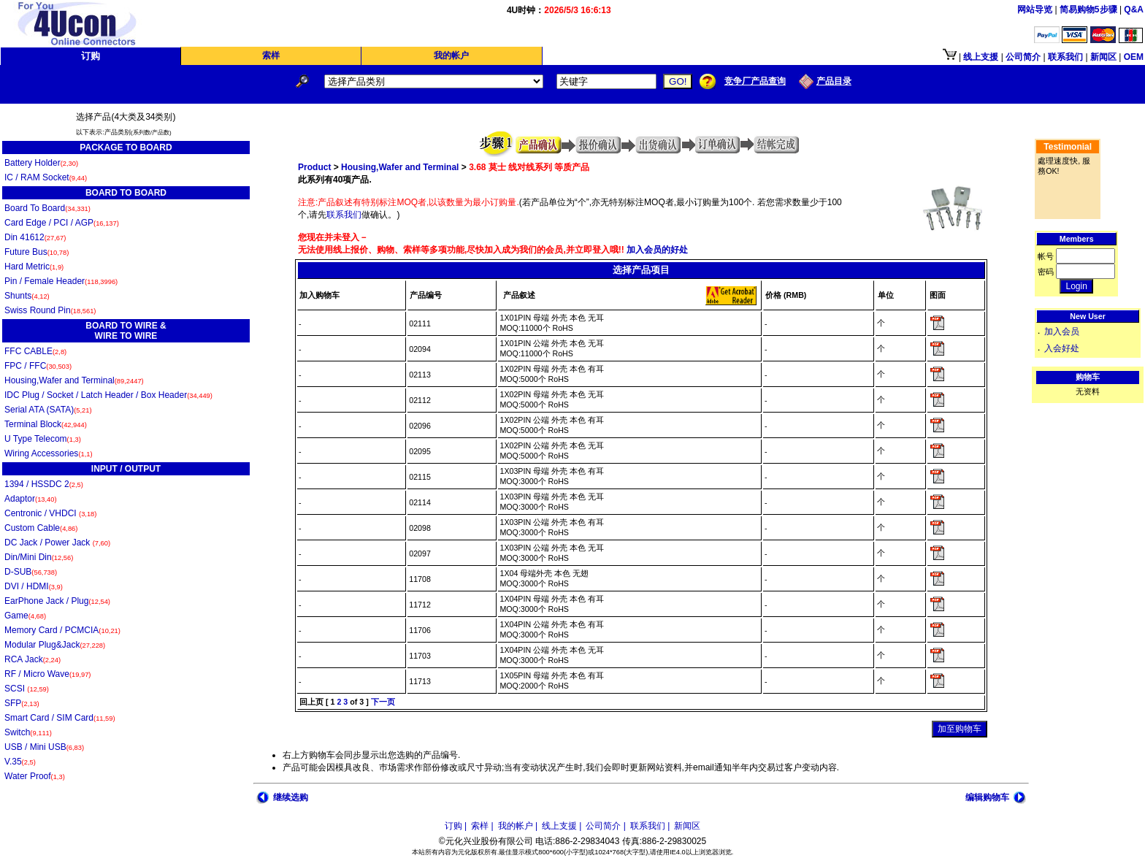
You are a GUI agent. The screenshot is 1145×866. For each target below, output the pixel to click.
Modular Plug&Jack (54, 645)
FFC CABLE (35, 351)
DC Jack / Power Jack (57, 542)
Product (314, 167)
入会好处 (1061, 348)
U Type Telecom (42, 439)
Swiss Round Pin (50, 310)
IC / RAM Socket (45, 177)
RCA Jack (32, 659)
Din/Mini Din (38, 557)
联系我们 (343, 215)
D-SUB (30, 572)
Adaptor (30, 499)
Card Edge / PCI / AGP (61, 223)
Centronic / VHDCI (50, 513)
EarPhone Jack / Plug (57, 601)
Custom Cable (40, 528)
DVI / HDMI (33, 586)
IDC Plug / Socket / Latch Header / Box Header (108, 395)
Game (25, 615)
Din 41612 (35, 237)
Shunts (27, 296)
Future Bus (36, 252)
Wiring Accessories (48, 453)
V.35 (20, 761)
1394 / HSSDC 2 (43, 484)
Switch (28, 732)
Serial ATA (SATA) (48, 410)
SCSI (26, 688)
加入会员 (1061, 331)
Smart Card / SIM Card (59, 718)
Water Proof (34, 776)
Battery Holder (41, 163)
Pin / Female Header (61, 281)
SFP (21, 703)
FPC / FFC (38, 366)
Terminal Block (45, 424)
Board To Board (47, 208)
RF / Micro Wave (47, 674)
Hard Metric (34, 266)
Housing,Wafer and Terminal (74, 380)
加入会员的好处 (656, 250)
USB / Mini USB (44, 747)
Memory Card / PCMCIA (62, 630)
